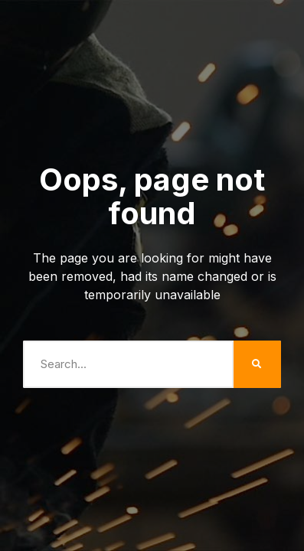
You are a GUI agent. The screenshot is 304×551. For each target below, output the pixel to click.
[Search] (257, 364)
